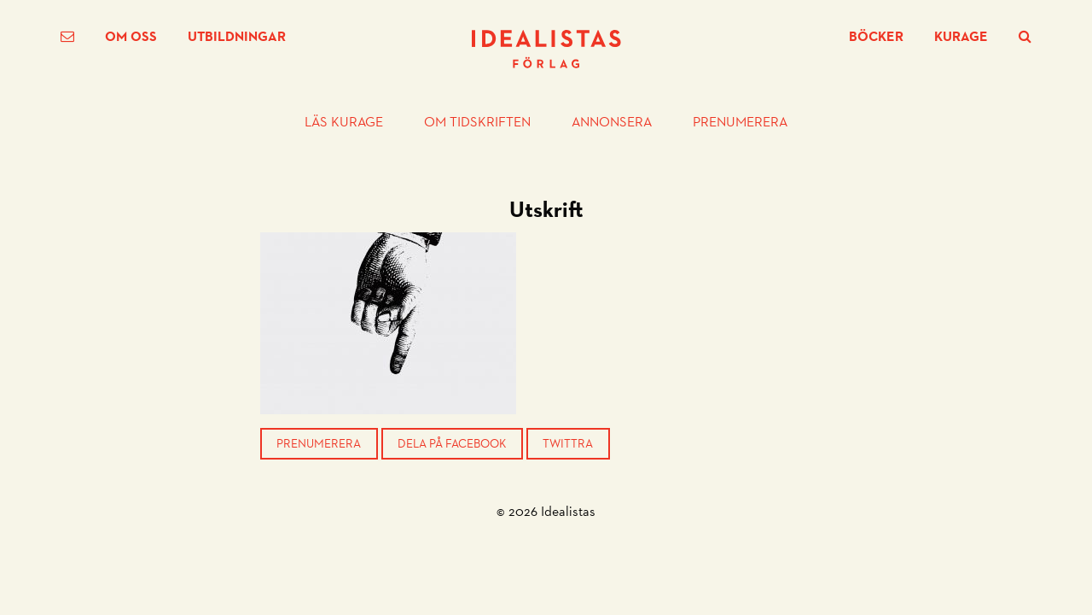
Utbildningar (237, 37)
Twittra (568, 443)
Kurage (961, 37)
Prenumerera (740, 122)
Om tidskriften (477, 122)
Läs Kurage (344, 122)
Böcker (876, 37)
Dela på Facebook (452, 443)
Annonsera (612, 122)
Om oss (131, 37)
